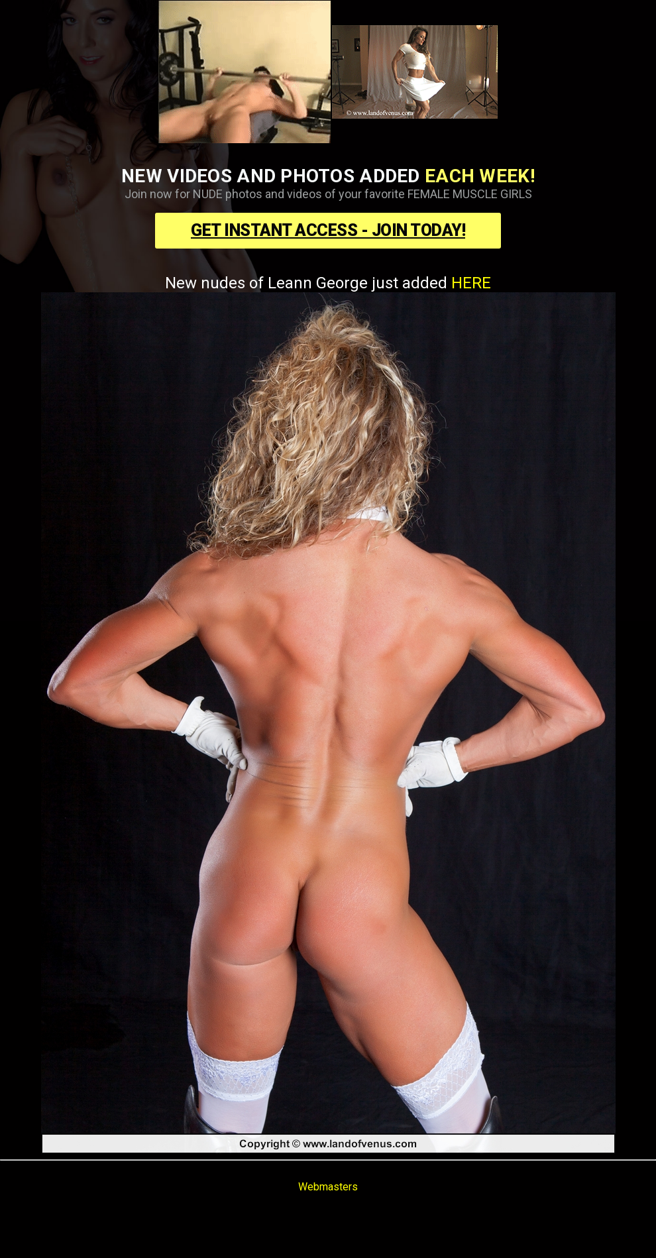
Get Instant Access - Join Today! (328, 230)
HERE (471, 283)
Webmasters (328, 1186)
